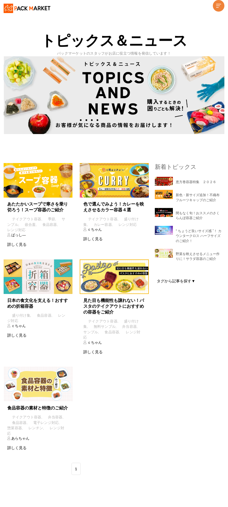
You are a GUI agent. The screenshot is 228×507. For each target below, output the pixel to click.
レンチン (35, 428)
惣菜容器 (14, 428)
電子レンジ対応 (46, 422)
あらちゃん (19, 438)
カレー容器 (103, 224)
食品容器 (49, 224)
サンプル (90, 332)
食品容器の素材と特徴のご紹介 (37, 407)
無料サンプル (105, 326)
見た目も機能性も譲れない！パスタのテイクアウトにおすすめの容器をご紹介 (113, 306)
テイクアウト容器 (26, 219)
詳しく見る (16, 244)
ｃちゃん (94, 229)
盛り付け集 (21, 315)
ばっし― (18, 235)
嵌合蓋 (30, 224)
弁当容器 (129, 326)
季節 (51, 219)
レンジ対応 (16, 230)
